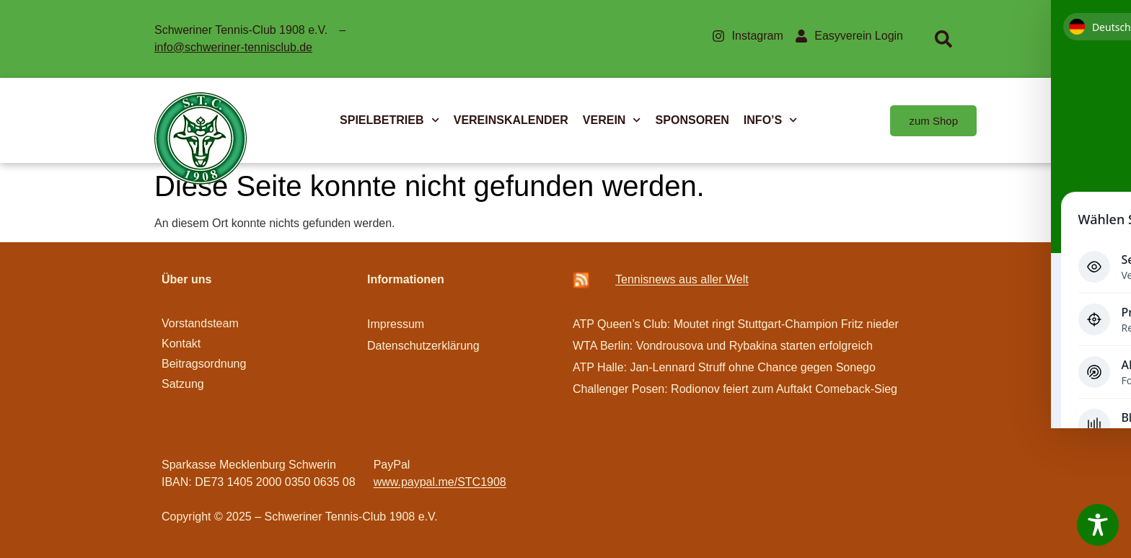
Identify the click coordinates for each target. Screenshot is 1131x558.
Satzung (183, 384)
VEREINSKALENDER (511, 120)
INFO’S (771, 120)
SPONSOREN (692, 120)
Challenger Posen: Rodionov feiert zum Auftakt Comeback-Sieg (735, 389)
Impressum (395, 324)
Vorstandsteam (200, 323)
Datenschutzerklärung (423, 346)
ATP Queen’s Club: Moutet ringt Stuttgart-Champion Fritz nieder (736, 324)
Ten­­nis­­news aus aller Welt (682, 279)
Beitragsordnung (206, 364)
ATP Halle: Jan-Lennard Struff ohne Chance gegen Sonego (724, 367)
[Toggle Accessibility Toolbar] (1097, 524)
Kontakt (181, 343)
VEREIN (612, 120)
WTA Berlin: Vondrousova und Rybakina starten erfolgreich (723, 346)
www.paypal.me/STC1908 (440, 482)
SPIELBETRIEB (389, 120)
